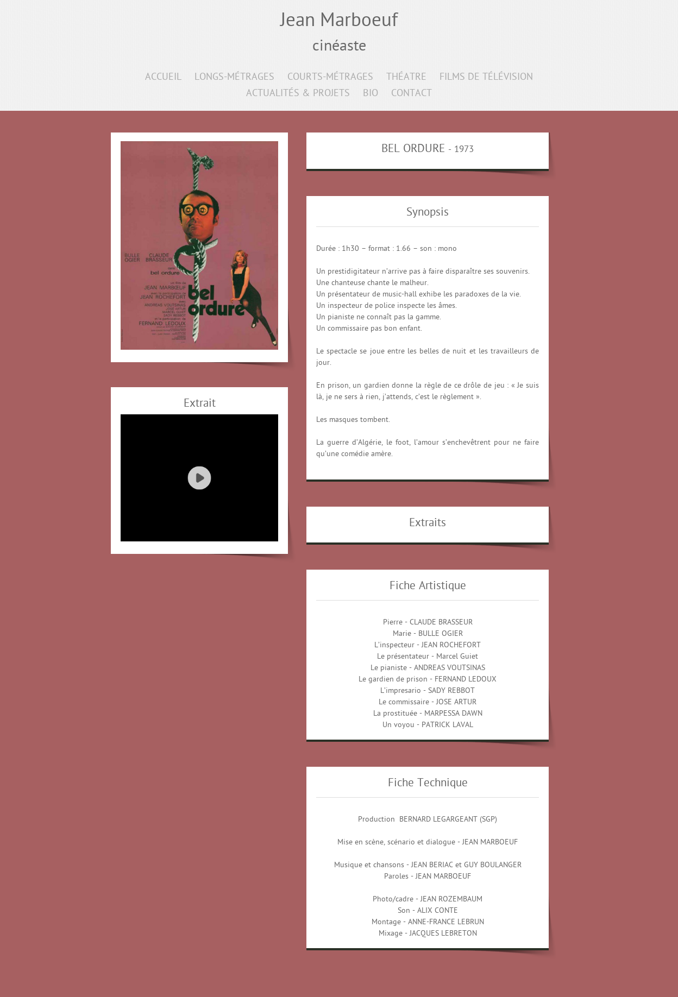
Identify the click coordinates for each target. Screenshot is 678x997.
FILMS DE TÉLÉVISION (486, 77)
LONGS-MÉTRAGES (234, 77)
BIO (370, 93)
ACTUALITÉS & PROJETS (298, 93)
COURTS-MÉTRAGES (330, 77)
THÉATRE (406, 77)
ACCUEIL (163, 77)
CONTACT (411, 93)
